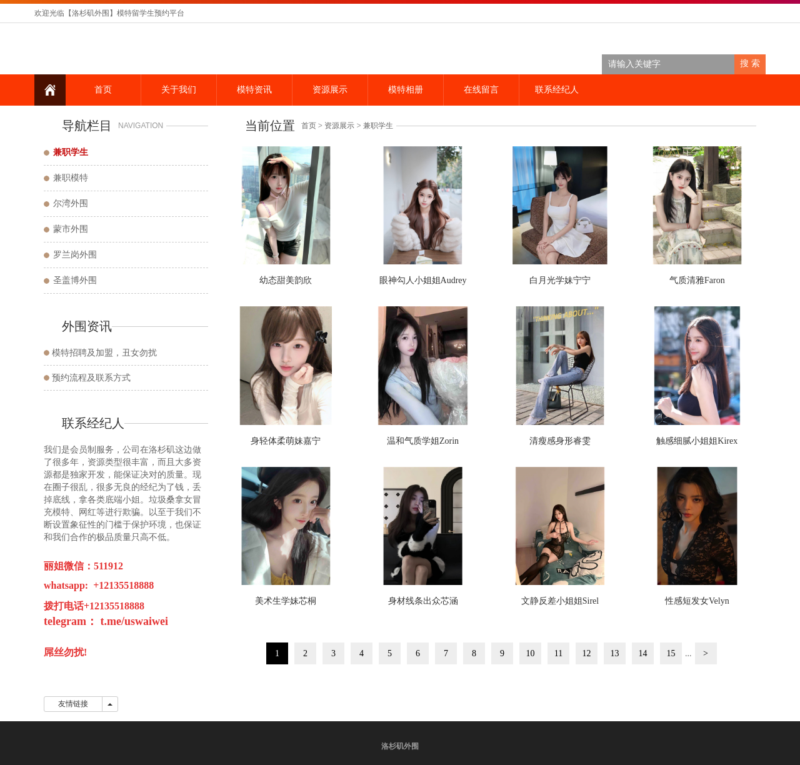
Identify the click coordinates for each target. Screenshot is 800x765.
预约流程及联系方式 (91, 377)
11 (558, 653)
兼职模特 (70, 177)
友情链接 (73, 703)
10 (530, 653)
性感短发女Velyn (697, 601)
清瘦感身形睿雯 (560, 441)
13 (615, 653)
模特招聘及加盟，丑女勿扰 (104, 353)
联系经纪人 (557, 89)
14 (643, 653)
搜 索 (750, 63)
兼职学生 (378, 125)
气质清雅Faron (697, 280)
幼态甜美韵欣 (285, 280)
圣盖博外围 (75, 280)
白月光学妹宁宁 (560, 280)
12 (586, 653)
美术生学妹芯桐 (285, 601)
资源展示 (330, 89)
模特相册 (405, 89)
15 (671, 653)
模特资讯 (254, 89)
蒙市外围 (70, 229)
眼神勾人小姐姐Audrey (423, 280)
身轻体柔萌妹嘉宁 (286, 441)
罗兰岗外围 (75, 254)
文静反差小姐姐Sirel (560, 601)
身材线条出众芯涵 (423, 601)
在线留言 (481, 89)
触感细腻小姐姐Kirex (697, 441)
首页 (103, 89)
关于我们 (178, 89)
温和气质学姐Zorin (423, 441)
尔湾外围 (70, 203)
